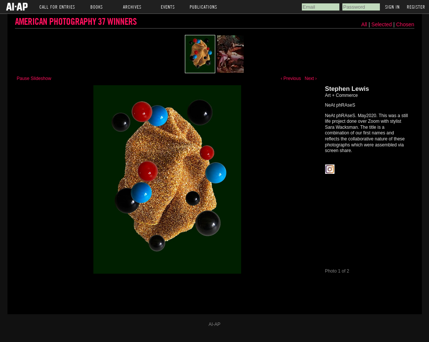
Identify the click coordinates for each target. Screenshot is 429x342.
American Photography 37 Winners (75, 21)
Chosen (405, 24)
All (364, 24)
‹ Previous (290, 78)
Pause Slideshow (34, 78)
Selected (382, 24)
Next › (310, 78)
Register (416, 7)
